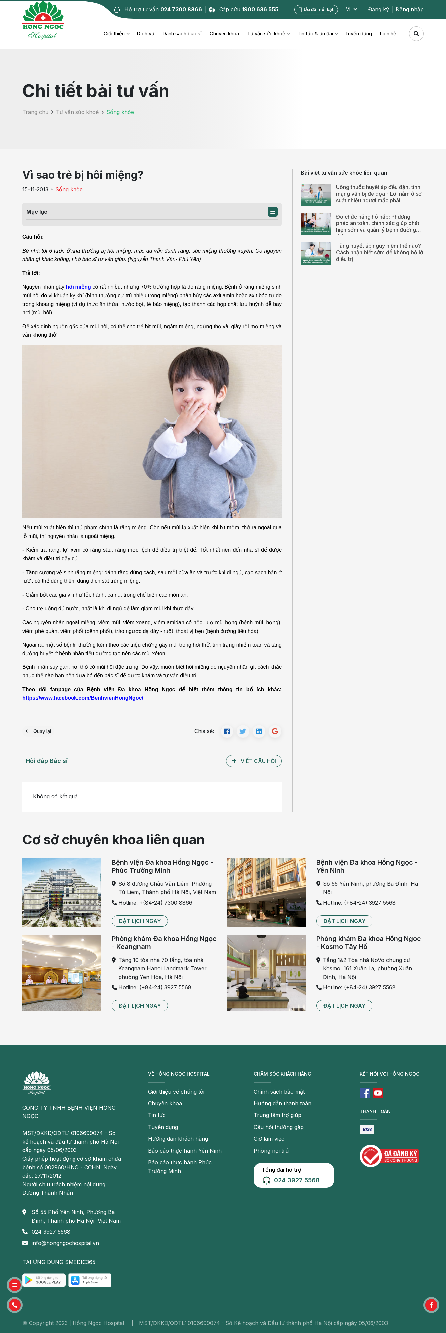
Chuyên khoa (224, 33)
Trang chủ (35, 112)
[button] (273, 212)
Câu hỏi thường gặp (279, 1127)
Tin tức (157, 1115)
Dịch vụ (145, 33)
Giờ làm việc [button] (269, 1138)
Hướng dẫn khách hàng (178, 1138)
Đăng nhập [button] (410, 9)
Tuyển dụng (358, 33)
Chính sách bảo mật (279, 1091)
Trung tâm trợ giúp (277, 1115)
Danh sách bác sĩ (182, 33)
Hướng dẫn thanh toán (282, 1103)
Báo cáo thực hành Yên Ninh (185, 1150)
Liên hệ (388, 33)
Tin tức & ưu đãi (315, 33)
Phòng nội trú (271, 1150)
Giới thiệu (114, 33)
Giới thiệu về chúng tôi (176, 1091)
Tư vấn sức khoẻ (266, 33)
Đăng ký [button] (378, 9)
